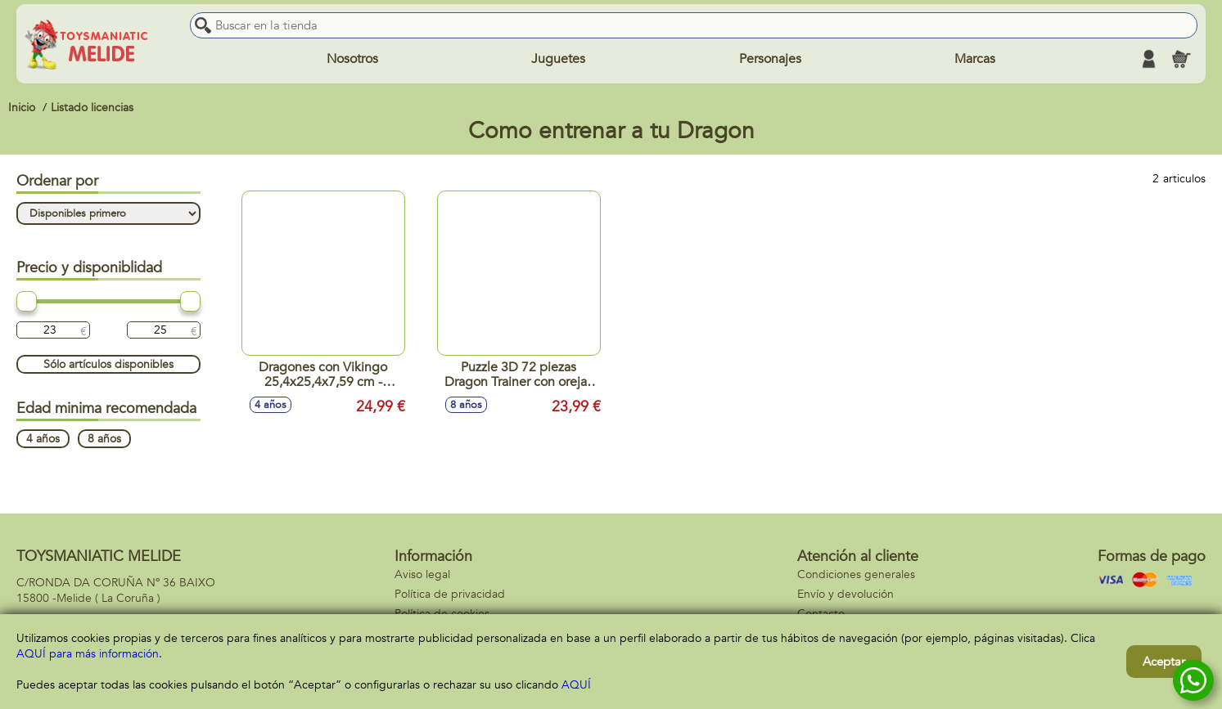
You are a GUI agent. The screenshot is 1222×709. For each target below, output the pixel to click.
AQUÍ (576, 685)
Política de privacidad (450, 594)
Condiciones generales (856, 574)
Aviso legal (422, 574)
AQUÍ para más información (87, 654)
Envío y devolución (845, 594)
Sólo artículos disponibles (108, 364)
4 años (43, 438)
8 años (104, 438)
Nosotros (352, 59)
